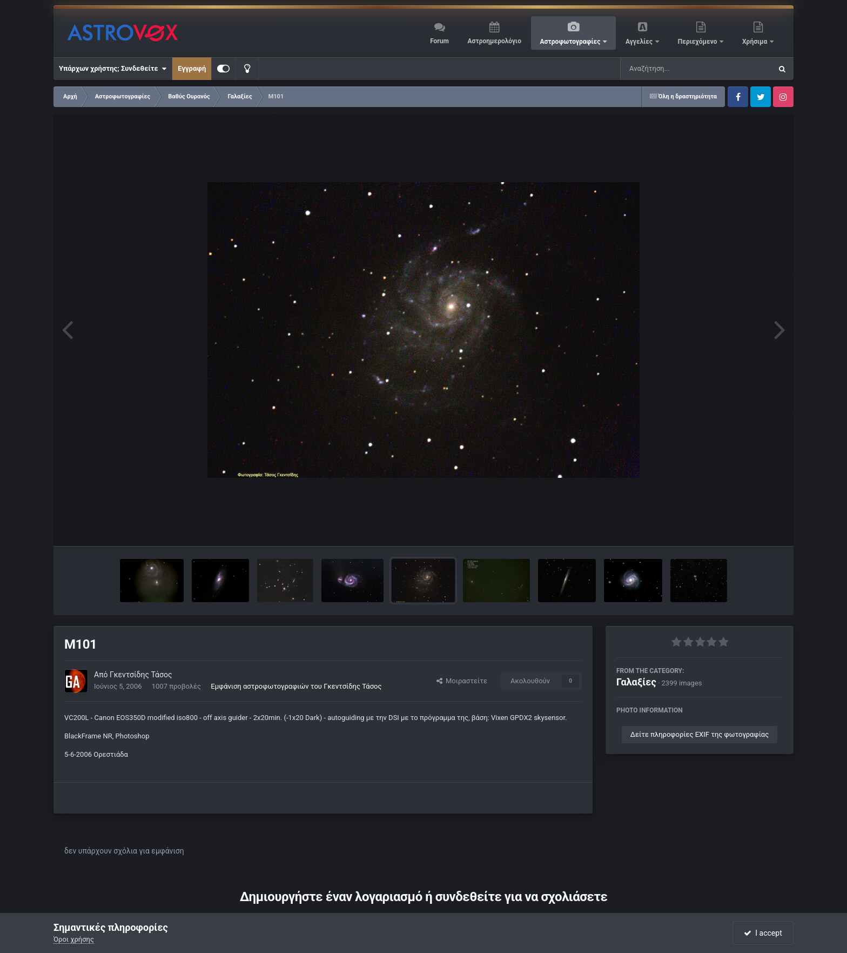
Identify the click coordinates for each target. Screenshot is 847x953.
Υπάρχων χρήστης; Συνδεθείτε (112, 68)
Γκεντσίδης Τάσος (141, 674)
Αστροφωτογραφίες (571, 41)
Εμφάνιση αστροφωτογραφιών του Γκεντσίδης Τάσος (296, 686)
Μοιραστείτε (461, 681)
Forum (439, 41)
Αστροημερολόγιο (494, 41)
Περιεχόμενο (698, 41)
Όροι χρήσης (73, 939)
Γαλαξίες (636, 682)
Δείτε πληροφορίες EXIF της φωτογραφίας (699, 734)
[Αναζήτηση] (674, 68)
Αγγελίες (640, 41)
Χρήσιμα (755, 41)
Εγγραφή (192, 68)
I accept (763, 933)
